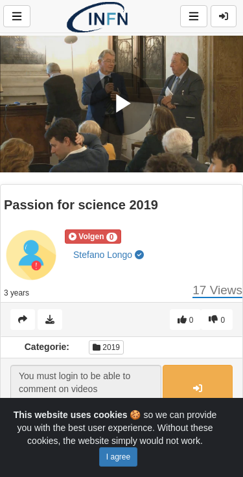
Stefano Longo (108, 255)
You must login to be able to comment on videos (85, 389)
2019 (106, 347)
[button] (93, 236)
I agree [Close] (118, 456)
